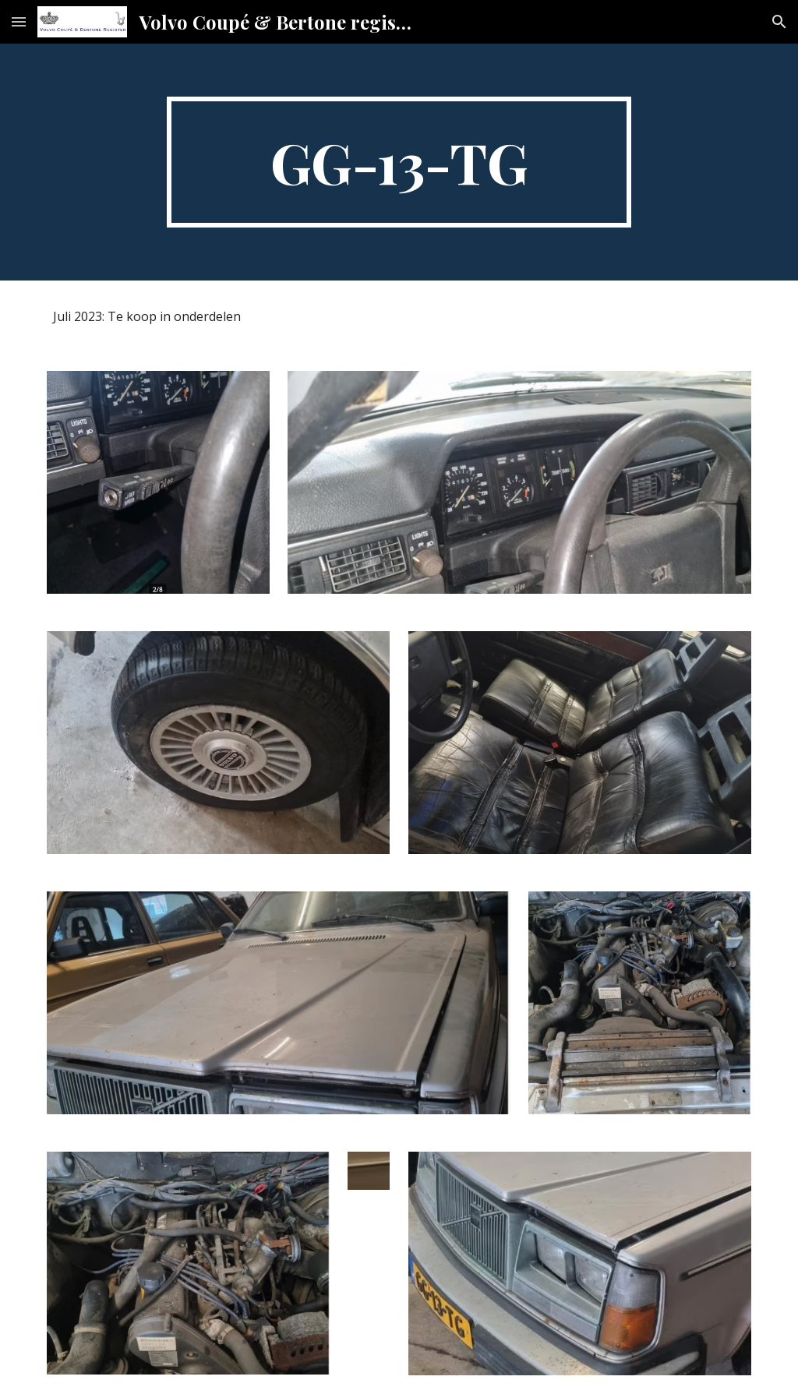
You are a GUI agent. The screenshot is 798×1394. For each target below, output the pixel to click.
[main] (398, 162)
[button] (18, 21)
